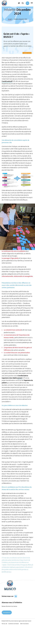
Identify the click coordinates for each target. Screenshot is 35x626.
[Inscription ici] (7, 614)
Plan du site (4, 623)
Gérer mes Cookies (24, 623)
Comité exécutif (7, 81)
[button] (27, 3)
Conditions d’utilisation (13, 623)
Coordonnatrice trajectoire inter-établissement (15, 377)
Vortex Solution (27, 621)
